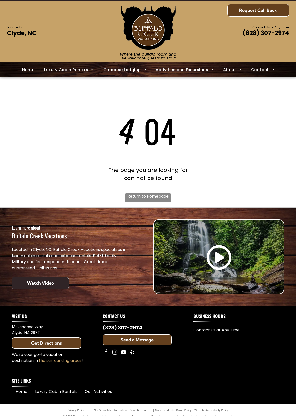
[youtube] (123, 352)
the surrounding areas (60, 360)
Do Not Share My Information (108, 410)
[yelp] (132, 352)
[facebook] (106, 352)
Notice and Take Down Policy (173, 410)
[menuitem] (28, 69)
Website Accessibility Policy (211, 410)
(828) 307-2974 (266, 33)
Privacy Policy (76, 410)
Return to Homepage (148, 196)
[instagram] (115, 352)
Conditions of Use (141, 410)
